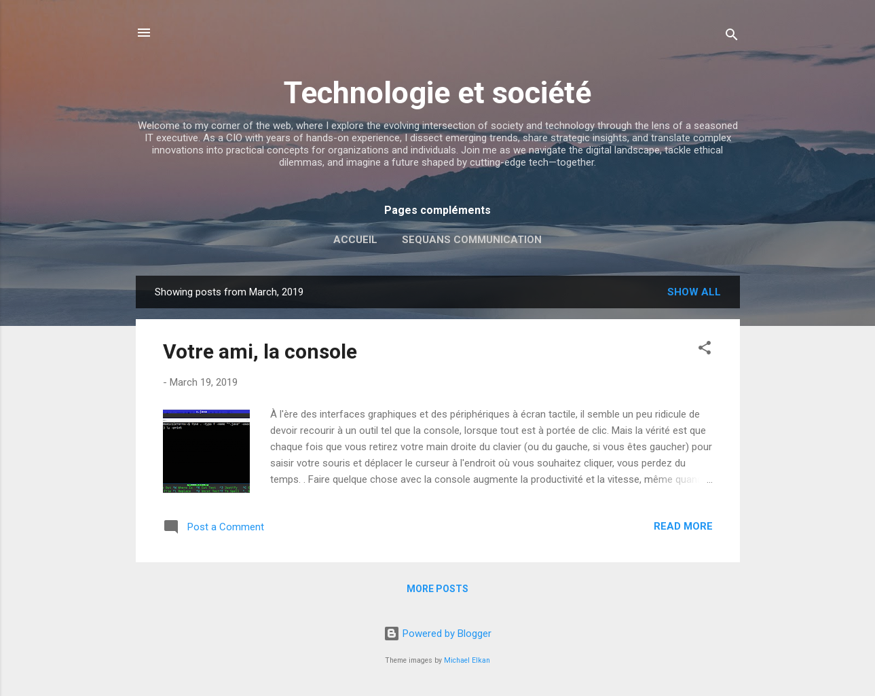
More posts (437, 588)
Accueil (355, 240)
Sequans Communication (472, 240)
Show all (694, 292)
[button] (704, 350)
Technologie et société (437, 93)
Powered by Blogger (437, 633)
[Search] (732, 37)
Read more (683, 526)
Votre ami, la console (260, 351)
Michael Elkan (467, 660)
